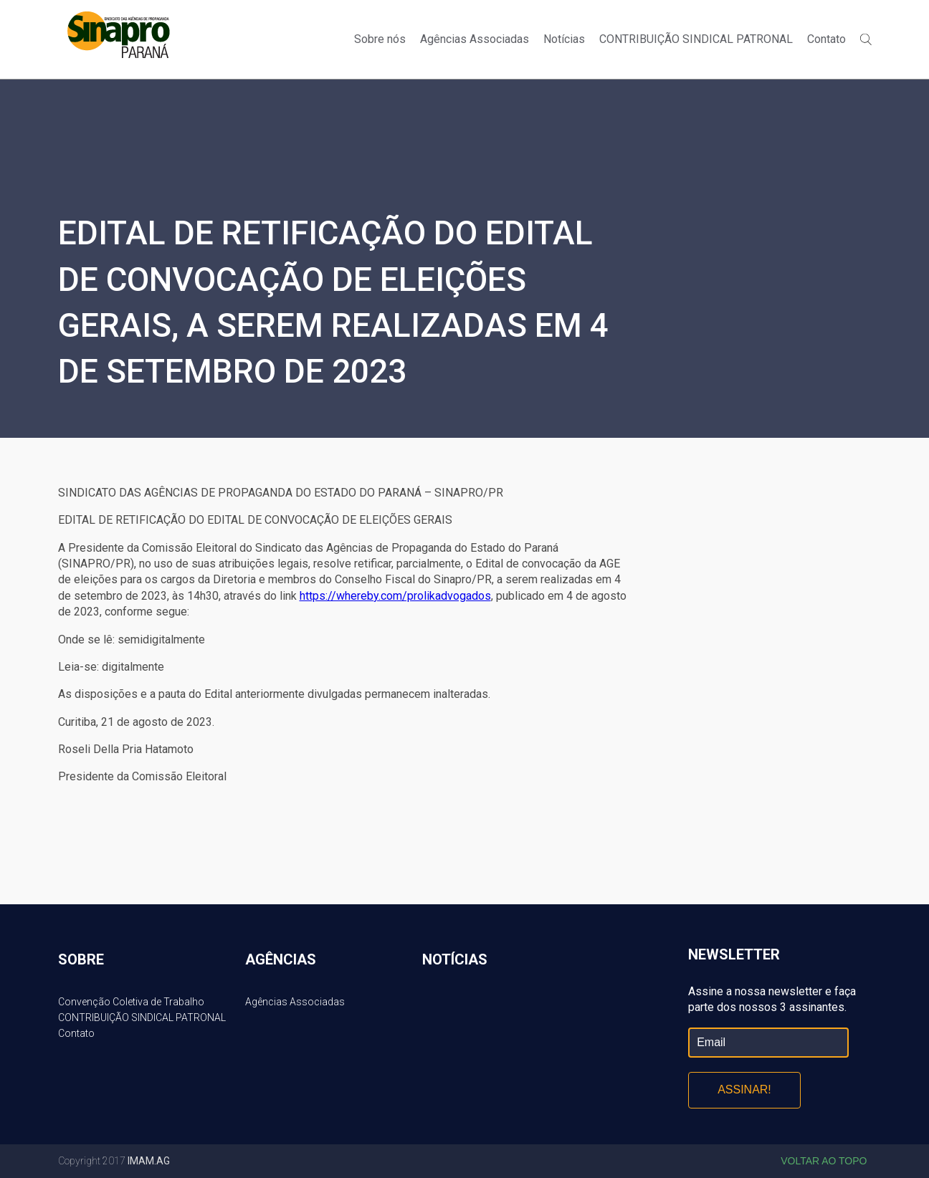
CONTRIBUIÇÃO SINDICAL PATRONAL (696, 39)
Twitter (873, 15)
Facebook (849, 15)
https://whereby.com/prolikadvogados (395, 596)
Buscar (866, 39)
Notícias (564, 39)
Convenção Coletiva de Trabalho (131, 1001)
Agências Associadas (474, 39)
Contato (826, 39)
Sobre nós (380, 39)
